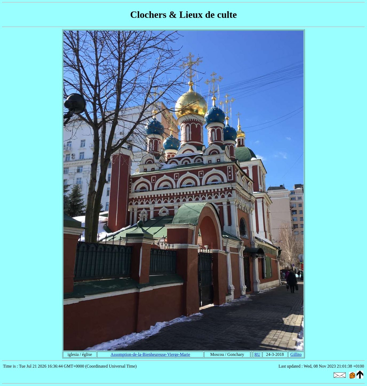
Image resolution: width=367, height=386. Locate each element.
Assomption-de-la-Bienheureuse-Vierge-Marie (150, 354)
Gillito (296, 354)
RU (257, 354)
